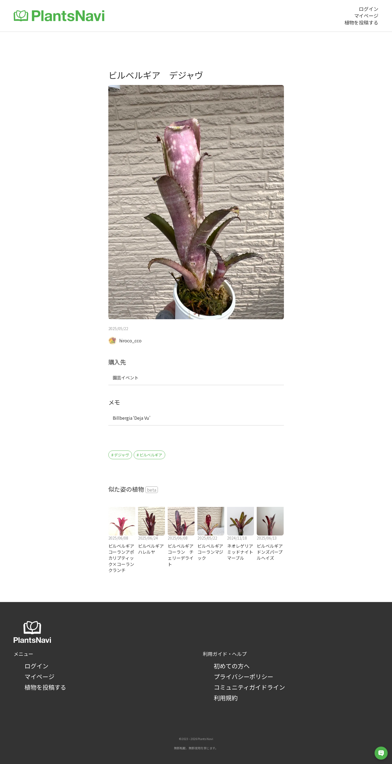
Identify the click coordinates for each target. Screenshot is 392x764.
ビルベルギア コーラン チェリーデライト (181, 555)
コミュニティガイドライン (249, 687)
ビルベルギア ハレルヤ (151, 549)
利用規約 (226, 697)
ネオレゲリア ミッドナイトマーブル (240, 552)
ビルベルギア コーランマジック (210, 552)
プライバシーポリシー (243, 676)
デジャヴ (121, 455)
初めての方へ (231, 665)
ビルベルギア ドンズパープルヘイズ (270, 552)
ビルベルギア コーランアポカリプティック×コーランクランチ (121, 558)
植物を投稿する (45, 687)
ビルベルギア (151, 455)
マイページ (39, 676)
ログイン (36, 665)
